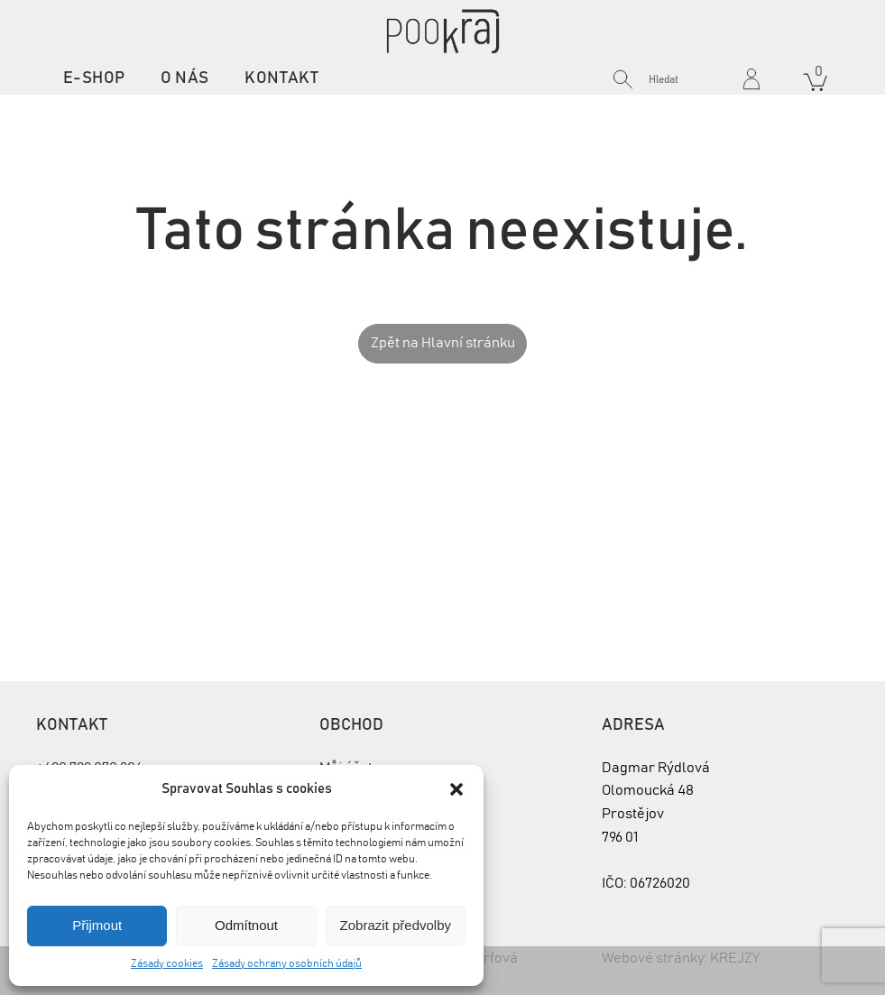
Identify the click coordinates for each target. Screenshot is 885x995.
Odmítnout (246, 925)
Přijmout (97, 925)
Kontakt (281, 78)
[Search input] (689, 79)
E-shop (93, 78)
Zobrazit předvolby (395, 925)
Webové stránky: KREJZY (681, 958)
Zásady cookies (167, 963)
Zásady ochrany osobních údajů (287, 963)
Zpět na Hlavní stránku (443, 343)
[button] (456, 789)
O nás (184, 78)
